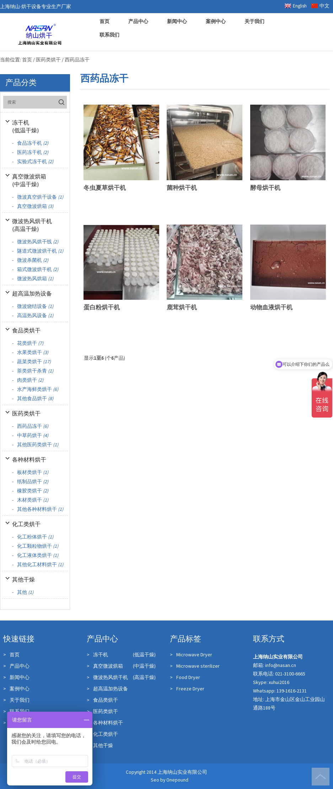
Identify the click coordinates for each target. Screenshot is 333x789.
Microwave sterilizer (195, 666)
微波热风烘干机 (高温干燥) (121, 677)
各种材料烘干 (29, 459)
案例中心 (216, 21)
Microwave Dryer (191, 654)
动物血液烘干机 (271, 307)
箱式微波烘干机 (35, 269)
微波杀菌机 (30, 260)
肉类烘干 (27, 380)
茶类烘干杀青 (32, 371)
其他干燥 (23, 579)
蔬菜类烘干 (31, 361)
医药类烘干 (26, 413)
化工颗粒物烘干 (35, 546)
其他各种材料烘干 (37, 509)
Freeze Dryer (187, 688)
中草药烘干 (30, 435)
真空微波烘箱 (32, 206)
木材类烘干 (30, 500)
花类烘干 (27, 343)
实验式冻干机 (32, 161)
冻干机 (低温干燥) (121, 654)
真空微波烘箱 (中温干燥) (121, 666)
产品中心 (138, 21)
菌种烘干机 (182, 188)
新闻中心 (177, 21)
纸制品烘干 (30, 481)
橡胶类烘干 (30, 490)
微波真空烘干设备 (37, 197)
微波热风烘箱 (32, 278)
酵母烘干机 (265, 188)
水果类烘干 (30, 352)
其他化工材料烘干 (37, 564)
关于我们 (254, 21)
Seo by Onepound (169, 780)
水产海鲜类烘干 (35, 389)
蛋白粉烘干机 (102, 307)
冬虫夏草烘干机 (105, 188)
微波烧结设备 (32, 306)
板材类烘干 (30, 472)
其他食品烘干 (32, 398)
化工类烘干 (26, 524)
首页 (104, 21)
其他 (22, 592)
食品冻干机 (30, 143)
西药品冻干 (30, 426)
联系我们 (109, 35)
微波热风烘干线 (35, 241)
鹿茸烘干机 (182, 307)
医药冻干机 (30, 152)
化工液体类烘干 (35, 555)
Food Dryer (185, 677)
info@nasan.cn (280, 665)
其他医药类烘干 (35, 444)
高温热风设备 (32, 315)
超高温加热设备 (32, 293)
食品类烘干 (26, 330)
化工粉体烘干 (32, 537)
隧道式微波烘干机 (37, 251)
